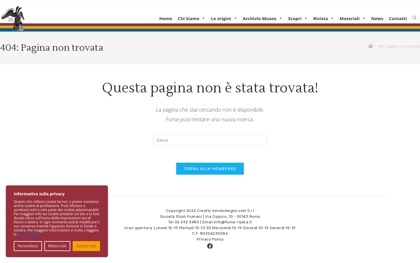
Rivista (323, 18)
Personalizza (28, 245)
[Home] (370, 46)
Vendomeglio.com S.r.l (233, 211)
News (377, 18)
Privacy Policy (29, 234)
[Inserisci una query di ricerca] (210, 140)
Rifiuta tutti (57, 245)
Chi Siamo (191, 18)
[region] (57, 221)
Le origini (224, 18)
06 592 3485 (187, 223)
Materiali (353, 18)
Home (165, 18)
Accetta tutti (86, 245)
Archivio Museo (263, 18)
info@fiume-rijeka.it (233, 223)
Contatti (398, 18)
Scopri (298, 18)
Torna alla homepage (210, 169)
